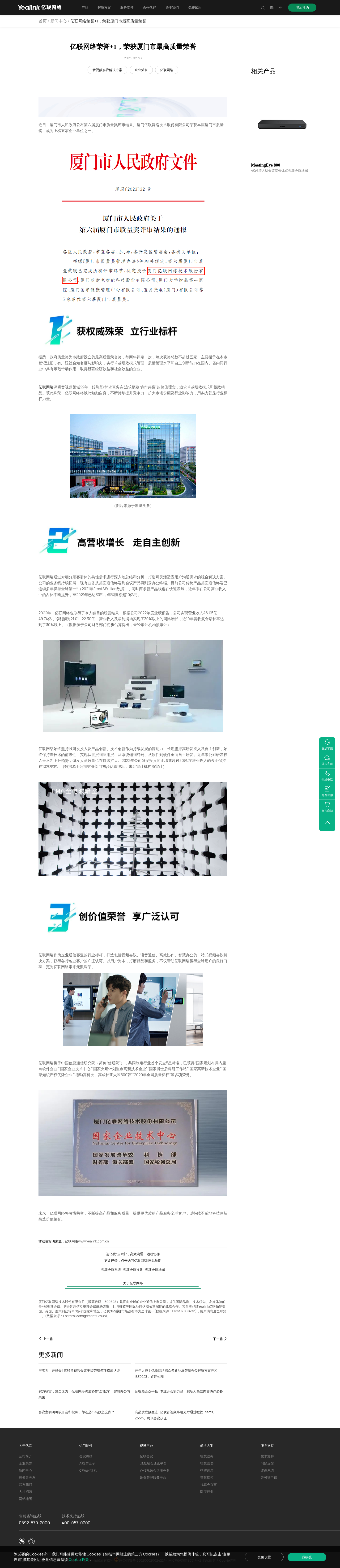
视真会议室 (208, 1484)
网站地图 (155, 1260)
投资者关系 (27, 1477)
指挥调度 (206, 1470)
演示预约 (302, 7)
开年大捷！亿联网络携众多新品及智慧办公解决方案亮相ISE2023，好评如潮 (176, 1373)
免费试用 (194, 7)
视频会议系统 (111, 1269)
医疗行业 (206, 1491)
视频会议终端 (155, 1269)
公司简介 (25, 1456)
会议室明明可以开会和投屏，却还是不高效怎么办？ (76, 1412)
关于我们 (172, 7)
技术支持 (267, 1456)
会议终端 (86, 1456)
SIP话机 (115, 1311)
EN (272, 7)
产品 (84, 7)
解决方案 (104, 7)
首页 (43, 21)
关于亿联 (25, 1445)
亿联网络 (166, 70)
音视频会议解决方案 (107, 70)
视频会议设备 (133, 1269)
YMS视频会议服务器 (155, 1470)
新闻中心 (59, 21)
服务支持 (126, 7)
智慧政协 (206, 1463)
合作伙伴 (149, 7)
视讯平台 (146, 1445)
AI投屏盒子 (87, 1463)
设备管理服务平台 (153, 1477)
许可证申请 (269, 1477)
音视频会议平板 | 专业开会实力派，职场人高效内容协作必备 (179, 1391)
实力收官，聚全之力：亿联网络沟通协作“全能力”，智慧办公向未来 (84, 1394)
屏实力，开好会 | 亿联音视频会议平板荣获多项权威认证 (79, 1370)
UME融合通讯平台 (153, 1463)
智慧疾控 (206, 1477)
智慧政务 (206, 1456)
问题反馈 (267, 1463)
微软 (122, 1306)
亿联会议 (146, 1456)
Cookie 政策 (79, 1559)
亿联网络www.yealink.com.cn (87, 1241)
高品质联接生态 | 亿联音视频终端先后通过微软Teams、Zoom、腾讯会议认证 (175, 1415)
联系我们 (25, 1484)
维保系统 (267, 1470)
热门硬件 (86, 1445)
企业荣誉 (141, 70)
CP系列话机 (88, 1470)
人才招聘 (25, 1491)
